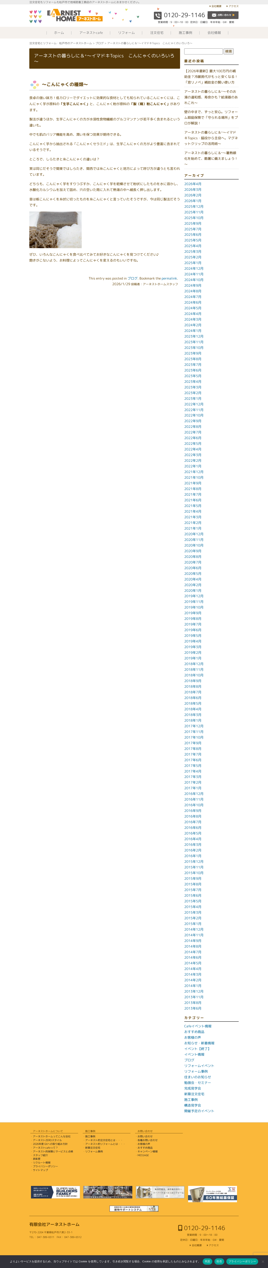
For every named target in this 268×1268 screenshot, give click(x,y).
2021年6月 (192, 500)
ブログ (133, 278)
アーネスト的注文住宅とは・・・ (104, 1140)
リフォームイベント (199, 1065)
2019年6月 (192, 630)
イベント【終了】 (197, 1048)
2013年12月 (194, 991)
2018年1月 (192, 720)
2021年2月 (192, 522)
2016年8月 (192, 816)
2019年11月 (194, 601)
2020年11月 (194, 539)
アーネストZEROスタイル (47, 1140)
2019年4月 (192, 641)
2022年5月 (192, 443)
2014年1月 (192, 985)
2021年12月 (194, 472)
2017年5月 (192, 765)
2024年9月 (192, 285)
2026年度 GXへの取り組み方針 (50, 1144)
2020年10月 (194, 545)
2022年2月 (192, 460)
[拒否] (263, 1261)
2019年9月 (192, 613)
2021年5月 (192, 505)
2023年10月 (194, 347)
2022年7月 (192, 432)
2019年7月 (192, 624)
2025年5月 (192, 240)
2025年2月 (192, 257)
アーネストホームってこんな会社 (52, 1136)
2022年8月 (192, 426)
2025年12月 (194, 206)
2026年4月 (192, 184)
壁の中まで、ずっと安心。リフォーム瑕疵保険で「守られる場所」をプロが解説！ (211, 117)
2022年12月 (194, 404)
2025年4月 (192, 246)
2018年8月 (192, 686)
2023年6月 (192, 370)
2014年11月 (194, 935)
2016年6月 (192, 827)
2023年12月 (194, 336)
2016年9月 (192, 810)
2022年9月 (192, 421)
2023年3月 (192, 387)
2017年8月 (192, 748)
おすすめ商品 (194, 1031)
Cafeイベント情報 (197, 1026)
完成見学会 (192, 1088)
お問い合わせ (145, 1136)
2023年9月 (192, 353)
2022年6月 (192, 438)
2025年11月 (194, 212)
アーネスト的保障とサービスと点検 (53, 1151)
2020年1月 (192, 590)
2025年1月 (192, 263)
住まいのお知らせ (197, 1077)
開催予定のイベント (199, 1111)
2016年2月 (192, 850)
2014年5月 (192, 963)
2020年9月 (192, 551)
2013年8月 (192, 1002)
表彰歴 (36, 1159)
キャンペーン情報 (148, 1151)
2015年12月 (194, 861)
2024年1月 (192, 330)
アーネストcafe (91, 32)
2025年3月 (192, 251)
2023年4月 (192, 381)
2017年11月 (194, 731)
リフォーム (126, 32)
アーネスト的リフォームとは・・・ (105, 1144)
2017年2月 (192, 782)
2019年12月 (194, 596)
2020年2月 (192, 585)
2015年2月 (192, 918)
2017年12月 (194, 726)
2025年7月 (192, 229)
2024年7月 (192, 296)
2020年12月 (194, 534)
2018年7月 (192, 692)
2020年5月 (192, 573)
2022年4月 (192, 449)
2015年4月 (192, 906)
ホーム (59, 32)
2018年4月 (192, 709)
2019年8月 (192, 618)
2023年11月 (194, 342)
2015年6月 (192, 895)
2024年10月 (194, 279)
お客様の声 (192, 1037)
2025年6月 (192, 234)
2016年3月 (192, 844)
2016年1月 (192, 856)
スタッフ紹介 (40, 1155)
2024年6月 (192, 302)
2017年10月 (194, 737)
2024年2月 (192, 325)
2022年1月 (192, 466)
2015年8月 (192, 884)
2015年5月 (192, 901)
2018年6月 (192, 697)
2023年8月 (192, 359)
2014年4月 (192, 968)
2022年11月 (194, 410)
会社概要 (216, 6)
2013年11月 (194, 997)
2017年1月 (192, 788)
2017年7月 (192, 754)
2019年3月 (192, 647)
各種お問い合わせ (148, 1140)
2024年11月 (194, 274)
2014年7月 (192, 952)
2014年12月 (194, 929)
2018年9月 (192, 681)
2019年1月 (192, 658)
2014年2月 (192, 980)
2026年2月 (192, 195)
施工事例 (185, 32)
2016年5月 (192, 833)
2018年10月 (194, 675)
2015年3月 (192, 912)
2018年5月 (192, 703)
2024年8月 (192, 291)
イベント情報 (194, 1054)
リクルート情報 (41, 1162)
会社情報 (214, 32)
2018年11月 (194, 669)
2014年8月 (192, 946)
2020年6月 (192, 568)
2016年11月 (194, 799)
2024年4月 (192, 313)
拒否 (219, 1261)
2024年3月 (192, 319)
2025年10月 (194, 217)
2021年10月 (194, 477)
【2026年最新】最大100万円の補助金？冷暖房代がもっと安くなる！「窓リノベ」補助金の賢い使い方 (211, 77)
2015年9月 (192, 878)
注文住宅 (157, 32)
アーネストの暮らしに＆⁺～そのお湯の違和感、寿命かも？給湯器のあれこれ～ (211, 97)
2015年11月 (194, 867)
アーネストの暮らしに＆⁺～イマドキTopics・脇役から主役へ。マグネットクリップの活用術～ (211, 138)
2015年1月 (192, 923)
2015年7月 (192, 889)
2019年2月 (192, 652)
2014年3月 (192, 974)
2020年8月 (192, 556)
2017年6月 (192, 760)
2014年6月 (192, 957)
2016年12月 (194, 793)
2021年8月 (192, 488)
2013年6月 (192, 1008)
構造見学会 (192, 1105)
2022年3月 (192, 455)
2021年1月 (192, 528)
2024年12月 (194, 268)
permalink (169, 278)
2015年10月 (194, 873)
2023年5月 (192, 376)
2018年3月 (192, 714)
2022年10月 (194, 415)
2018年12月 (194, 664)
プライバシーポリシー (45, 1166)
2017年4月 (192, 771)
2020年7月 (192, 562)
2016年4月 (192, 839)
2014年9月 (192, 940)
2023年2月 (192, 393)
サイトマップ (40, 1170)
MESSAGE (143, 1155)
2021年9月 (192, 483)
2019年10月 (194, 607)
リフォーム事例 (196, 1071)
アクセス (234, 6)
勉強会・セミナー (197, 1082)
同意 (207, 1261)
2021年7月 (192, 494)
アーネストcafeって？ (45, 1147)
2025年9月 (192, 223)
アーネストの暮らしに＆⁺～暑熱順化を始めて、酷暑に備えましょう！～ (211, 158)
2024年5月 (192, 308)
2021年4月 (192, 511)
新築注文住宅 (194, 1094)
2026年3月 (192, 189)
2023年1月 (192, 398)
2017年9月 (192, 743)
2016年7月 (192, 822)
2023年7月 (192, 364)
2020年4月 (192, 579)
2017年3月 (192, 776)
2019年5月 (192, 635)
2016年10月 (194, 805)
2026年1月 (192, 201)
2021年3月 (192, 517)
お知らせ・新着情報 (199, 1043)
